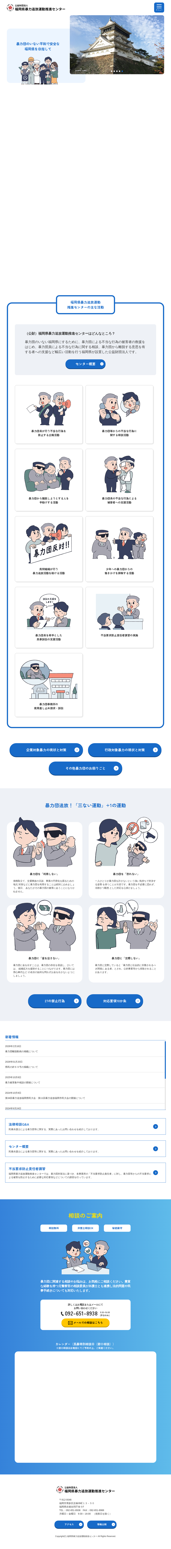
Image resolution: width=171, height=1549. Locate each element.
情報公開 (102, 1524)
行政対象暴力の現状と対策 (125, 749)
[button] (111, 71)
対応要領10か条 (114, 1000)
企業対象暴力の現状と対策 (46, 749)
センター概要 (85, 363)
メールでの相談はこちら (88, 1323)
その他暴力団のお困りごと (85, 768)
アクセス (69, 1524)
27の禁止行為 (55, 1000)
